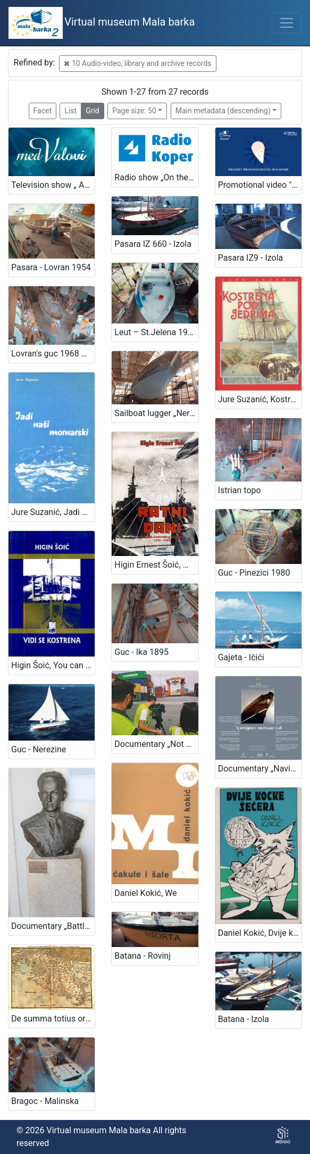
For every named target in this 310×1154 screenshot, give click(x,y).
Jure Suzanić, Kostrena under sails (259, 399)
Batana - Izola (243, 1019)
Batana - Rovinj (142, 956)
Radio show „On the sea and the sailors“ (156, 177)
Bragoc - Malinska (45, 1101)
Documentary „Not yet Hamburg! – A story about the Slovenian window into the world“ (156, 744)
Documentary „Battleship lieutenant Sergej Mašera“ (53, 926)
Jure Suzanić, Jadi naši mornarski (53, 512)
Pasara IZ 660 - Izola (152, 244)
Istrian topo (239, 490)
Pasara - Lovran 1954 (51, 267)
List (70, 110)
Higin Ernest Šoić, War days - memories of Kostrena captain (156, 565)
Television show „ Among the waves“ (53, 185)
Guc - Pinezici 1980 (254, 573)
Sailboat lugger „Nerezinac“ (156, 413)
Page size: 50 (134, 110)
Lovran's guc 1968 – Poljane (53, 353)
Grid (92, 110)
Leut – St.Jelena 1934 (155, 332)
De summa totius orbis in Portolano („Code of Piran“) (53, 1019)
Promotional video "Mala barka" (259, 185)
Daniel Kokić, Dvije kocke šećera (259, 933)
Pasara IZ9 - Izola (250, 258)
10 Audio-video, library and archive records (137, 63)
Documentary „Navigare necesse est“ (259, 768)
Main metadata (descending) (223, 110)
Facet (42, 110)
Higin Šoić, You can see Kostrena (53, 665)
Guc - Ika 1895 (141, 652)
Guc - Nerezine (38, 749)
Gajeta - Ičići (241, 657)
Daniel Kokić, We (145, 893)
